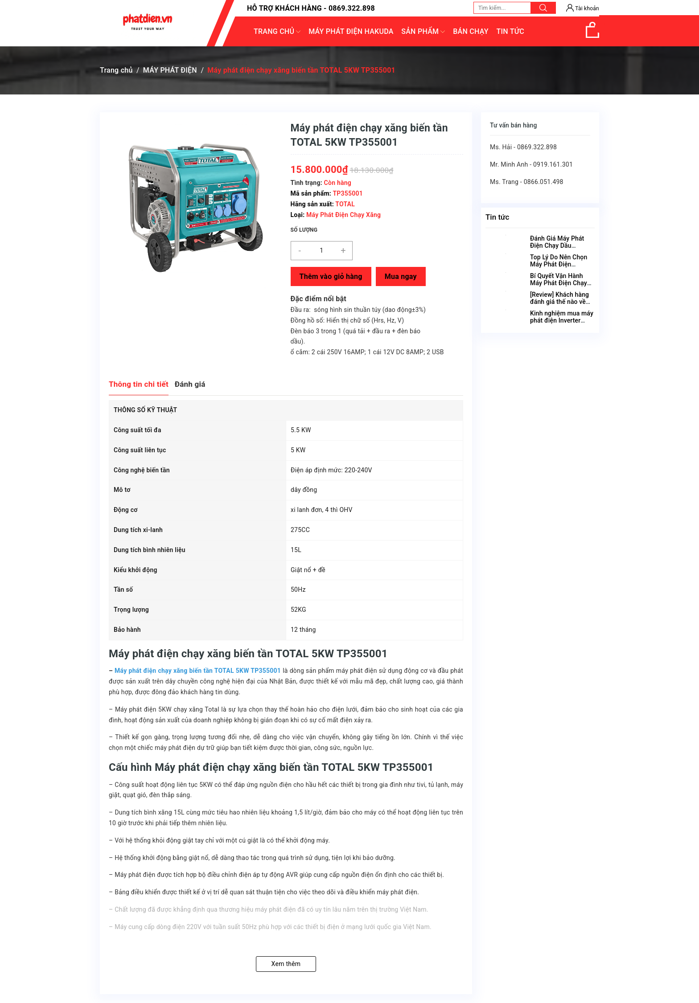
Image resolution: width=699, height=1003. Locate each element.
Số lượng (304, 230)
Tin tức (497, 217)
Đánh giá (190, 384)
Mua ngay (401, 276)
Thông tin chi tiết (139, 384)
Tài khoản (582, 8)
